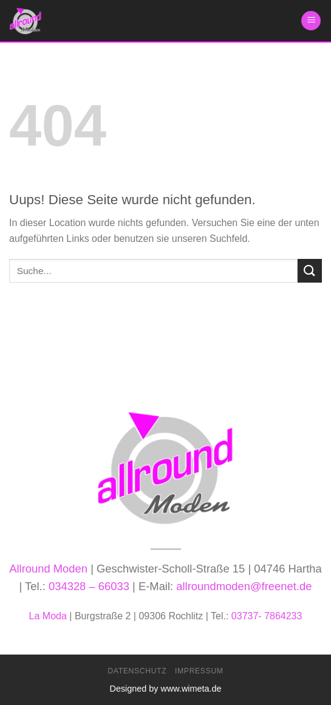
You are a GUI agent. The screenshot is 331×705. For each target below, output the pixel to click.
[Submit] (310, 271)
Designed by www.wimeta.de (166, 688)
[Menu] (311, 21)
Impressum (199, 671)
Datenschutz (136, 671)
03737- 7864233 (266, 616)
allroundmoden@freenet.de (244, 586)
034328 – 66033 (89, 586)
